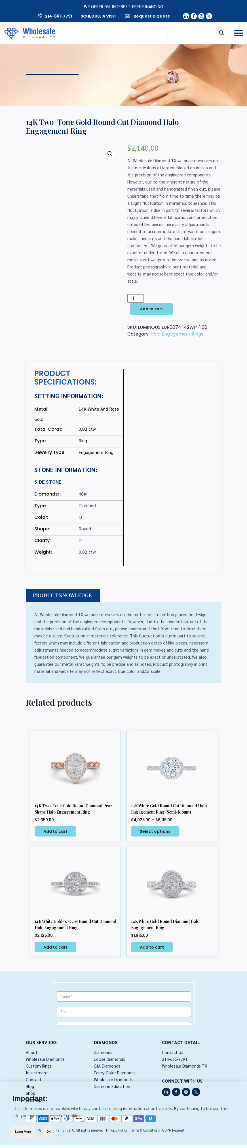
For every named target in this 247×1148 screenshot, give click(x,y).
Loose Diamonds (109, 1059)
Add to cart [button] (55, 831)
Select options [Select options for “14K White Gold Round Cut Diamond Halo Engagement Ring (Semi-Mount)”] (155, 831)
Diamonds (103, 1052)
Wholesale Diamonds (45, 1059)
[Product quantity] (135, 298)
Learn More (23, 1132)
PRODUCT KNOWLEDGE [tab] (62, 595)
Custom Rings (39, 1065)
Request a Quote (147, 16)
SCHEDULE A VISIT (99, 16)
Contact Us (172, 1052)
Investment (37, 1072)
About (31, 1052)
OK (48, 1132)
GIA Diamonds (107, 1065)
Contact (33, 1079)
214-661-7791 (55, 16)
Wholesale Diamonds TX (184, 1065)
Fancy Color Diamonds (115, 1072)
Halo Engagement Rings (177, 334)
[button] (110, 154)
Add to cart (151, 308)
